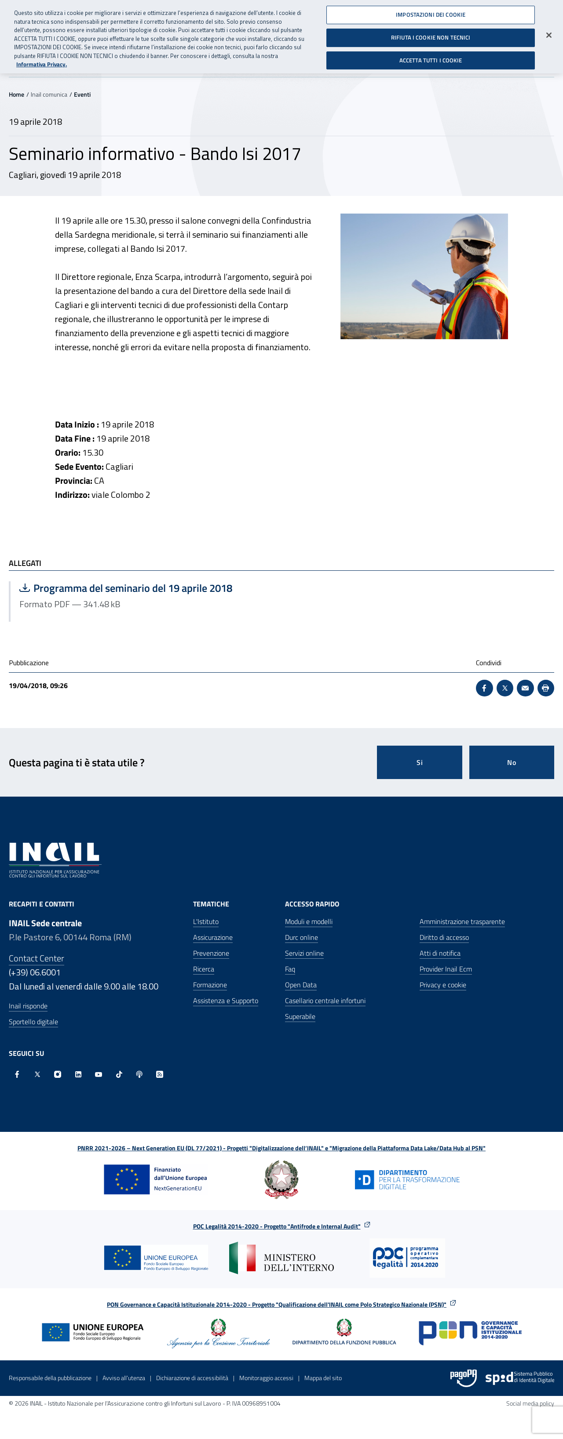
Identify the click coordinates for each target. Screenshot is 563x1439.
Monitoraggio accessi (266, 1377)
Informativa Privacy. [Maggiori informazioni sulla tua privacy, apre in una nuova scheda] (41, 61)
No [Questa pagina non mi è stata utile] (511, 762)
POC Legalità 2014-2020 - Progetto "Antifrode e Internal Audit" (277, 1226)
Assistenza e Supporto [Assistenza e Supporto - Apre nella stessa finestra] (225, 1000)
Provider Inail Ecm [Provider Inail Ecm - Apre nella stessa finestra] (446, 969)
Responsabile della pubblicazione (50, 1377)
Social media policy (530, 1403)
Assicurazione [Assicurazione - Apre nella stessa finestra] (213, 937)
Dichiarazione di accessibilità (192, 1377)
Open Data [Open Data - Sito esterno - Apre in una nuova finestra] (301, 984)
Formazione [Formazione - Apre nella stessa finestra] (210, 984)
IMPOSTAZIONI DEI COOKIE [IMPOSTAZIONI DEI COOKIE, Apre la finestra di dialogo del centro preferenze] (430, 11)
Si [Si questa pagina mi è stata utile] (420, 762)
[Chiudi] (549, 32)
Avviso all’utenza (123, 1377)
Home (16, 94)
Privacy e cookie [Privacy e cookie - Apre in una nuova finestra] (443, 984)
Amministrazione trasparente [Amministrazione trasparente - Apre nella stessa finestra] (462, 921)
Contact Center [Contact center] (36, 958)
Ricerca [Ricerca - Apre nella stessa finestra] (203, 969)
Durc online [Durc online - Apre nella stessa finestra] (301, 937)
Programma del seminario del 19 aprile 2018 (125, 587)
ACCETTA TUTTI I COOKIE (430, 56)
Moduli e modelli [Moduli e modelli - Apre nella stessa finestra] (309, 921)
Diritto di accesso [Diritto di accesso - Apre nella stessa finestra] (444, 937)
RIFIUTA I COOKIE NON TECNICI (431, 34)
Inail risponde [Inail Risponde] (28, 1005)
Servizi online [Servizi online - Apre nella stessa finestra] (304, 953)
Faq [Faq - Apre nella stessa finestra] (290, 969)
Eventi (82, 94)
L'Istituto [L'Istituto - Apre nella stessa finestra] (206, 921)
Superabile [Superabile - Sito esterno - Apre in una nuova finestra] (300, 1016)
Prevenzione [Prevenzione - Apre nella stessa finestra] (211, 953)
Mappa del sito (323, 1377)
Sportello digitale (33, 1021)
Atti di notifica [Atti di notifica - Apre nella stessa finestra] (440, 953)
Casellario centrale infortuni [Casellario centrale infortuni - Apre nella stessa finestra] (325, 1000)
